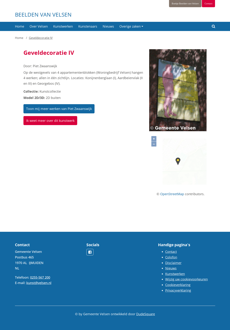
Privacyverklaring (178, 290)
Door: (27, 66)
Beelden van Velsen (43, 14)
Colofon (171, 257)
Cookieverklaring (177, 285)
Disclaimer (173, 263)
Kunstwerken (63, 26)
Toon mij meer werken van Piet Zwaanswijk (59, 109)
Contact (208, 3)
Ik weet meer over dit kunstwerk (50, 120)
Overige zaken (130, 26)
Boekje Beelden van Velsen (185, 3)
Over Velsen (39, 26)
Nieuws (108, 26)
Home (19, 26)
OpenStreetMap (172, 194)
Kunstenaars (87, 26)
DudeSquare (145, 314)
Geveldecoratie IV (41, 38)
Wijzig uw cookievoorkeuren (186, 279)
